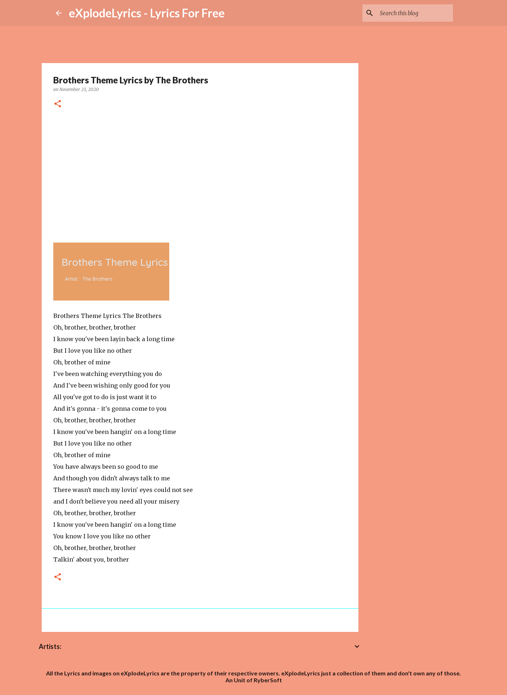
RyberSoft (268, 680)
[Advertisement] (200, 174)
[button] (57, 104)
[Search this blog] (415, 13)
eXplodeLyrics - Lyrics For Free (147, 13)
